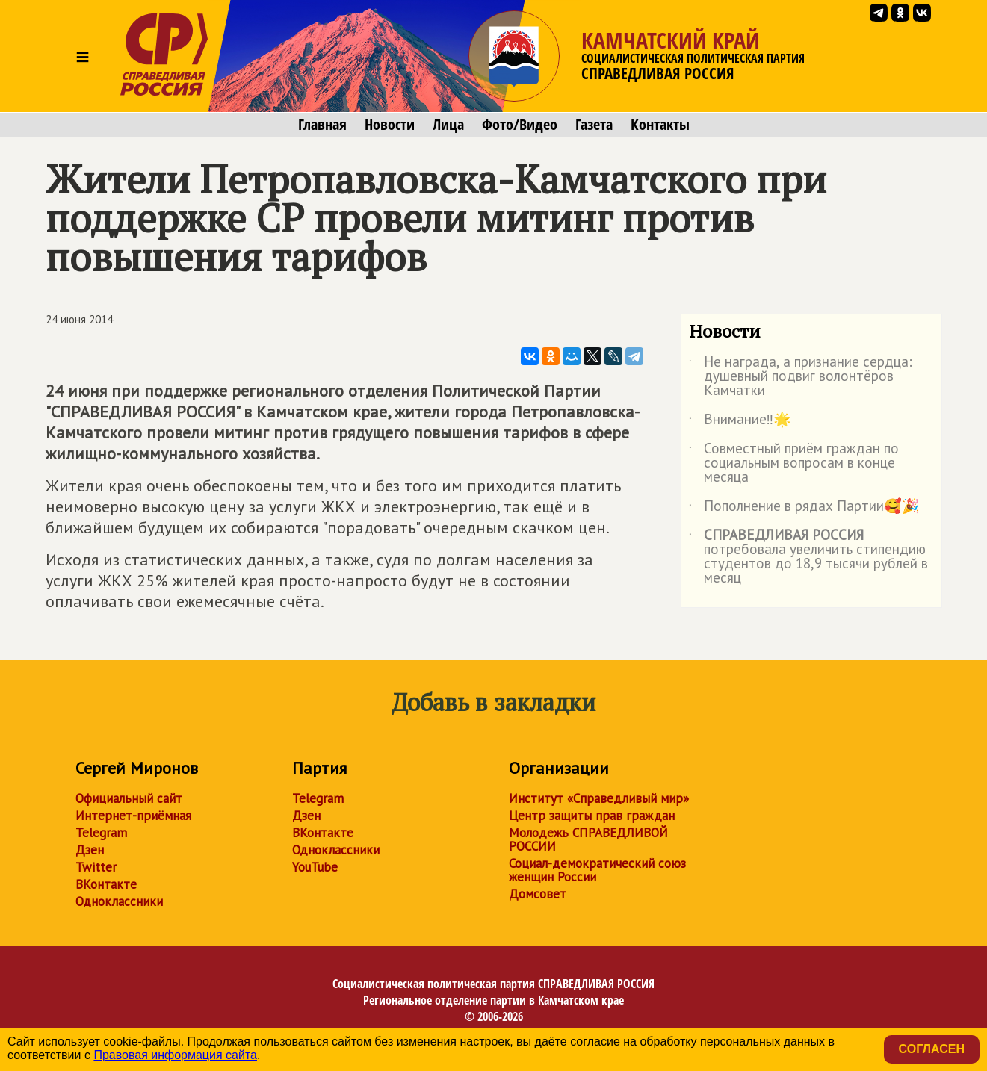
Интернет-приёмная (133, 815)
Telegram (101, 832)
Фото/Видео (519, 125)
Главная (322, 125)
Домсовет (537, 894)
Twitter (96, 867)
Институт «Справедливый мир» (599, 798)
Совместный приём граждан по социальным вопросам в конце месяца (794, 463)
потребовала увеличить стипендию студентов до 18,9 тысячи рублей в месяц (808, 557)
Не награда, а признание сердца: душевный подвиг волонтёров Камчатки (800, 377)
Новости (390, 125)
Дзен (89, 850)
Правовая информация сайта (175, 1055)
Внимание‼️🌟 (740, 422)
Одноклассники (119, 901)
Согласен (932, 1049)
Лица (448, 125)
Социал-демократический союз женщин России (597, 870)
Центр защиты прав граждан (592, 815)
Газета (594, 125)
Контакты (660, 125)
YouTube (315, 867)
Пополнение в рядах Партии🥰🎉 (804, 508)
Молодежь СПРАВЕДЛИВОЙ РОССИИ (588, 839)
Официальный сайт (128, 798)
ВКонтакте (106, 884)
